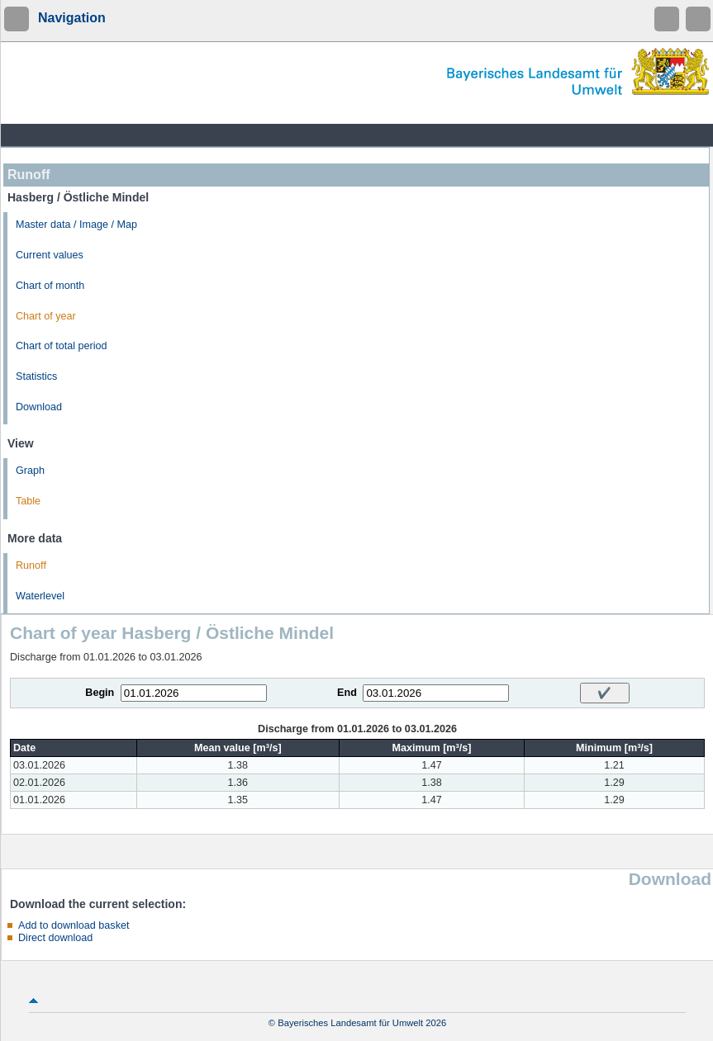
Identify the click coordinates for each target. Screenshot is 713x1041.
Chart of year (46, 316)
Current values (49, 255)
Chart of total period (61, 346)
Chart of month (50, 285)
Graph (30, 470)
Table (28, 501)
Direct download (55, 938)
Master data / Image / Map (76, 224)
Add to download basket (73, 925)
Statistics (36, 376)
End (347, 692)
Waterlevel (40, 596)
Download (39, 407)
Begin (99, 692)
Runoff (31, 565)
